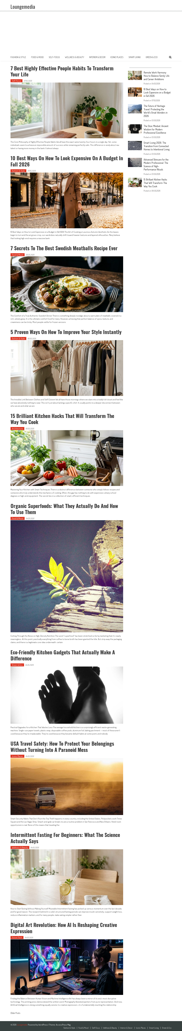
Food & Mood (37, 57)
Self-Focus (54, 57)
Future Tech (17, 936)
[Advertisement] (91, 32)
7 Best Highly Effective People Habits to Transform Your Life (63, 71)
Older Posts (15, 1012)
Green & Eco (152, 57)
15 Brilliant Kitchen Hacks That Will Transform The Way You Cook (63, 418)
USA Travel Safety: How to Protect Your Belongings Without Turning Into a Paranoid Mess (63, 746)
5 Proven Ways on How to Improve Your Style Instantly (67, 331)
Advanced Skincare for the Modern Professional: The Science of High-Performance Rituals (157, 163)
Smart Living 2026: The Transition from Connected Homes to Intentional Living (157, 145)
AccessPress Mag (63, 1024)
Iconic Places (116, 57)
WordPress (43, 1024)
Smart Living (135, 57)
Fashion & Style (18, 57)
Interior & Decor (97, 57)
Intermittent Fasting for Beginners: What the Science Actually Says (66, 837)
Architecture (17, 428)
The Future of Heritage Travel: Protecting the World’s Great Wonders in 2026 (156, 110)
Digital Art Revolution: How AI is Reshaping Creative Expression (65, 927)
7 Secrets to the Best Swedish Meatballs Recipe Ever (65, 248)
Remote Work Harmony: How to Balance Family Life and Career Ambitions (157, 76)
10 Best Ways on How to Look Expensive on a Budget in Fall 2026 (65, 161)
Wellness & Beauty (74, 57)
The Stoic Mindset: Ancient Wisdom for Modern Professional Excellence (157, 128)
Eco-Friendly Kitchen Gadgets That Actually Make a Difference (64, 654)
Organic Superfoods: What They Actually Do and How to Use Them (65, 508)
